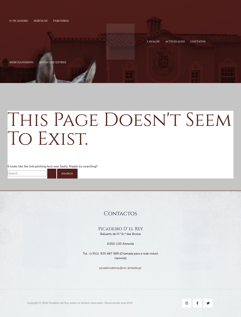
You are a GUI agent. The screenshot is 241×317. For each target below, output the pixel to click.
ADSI (130, 303)
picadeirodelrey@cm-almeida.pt (120, 268)
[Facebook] (197, 303)
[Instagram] (186, 303)
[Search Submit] (51, 174)
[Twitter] (208, 303)
